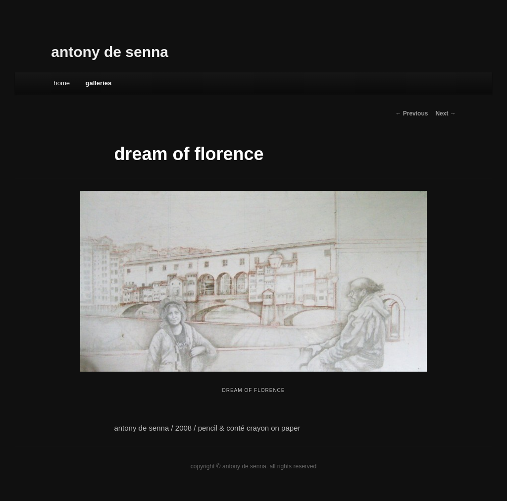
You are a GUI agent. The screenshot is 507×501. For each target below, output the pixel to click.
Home (61, 83)
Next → (445, 113)
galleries (98, 83)
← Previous (411, 113)
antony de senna (109, 52)
